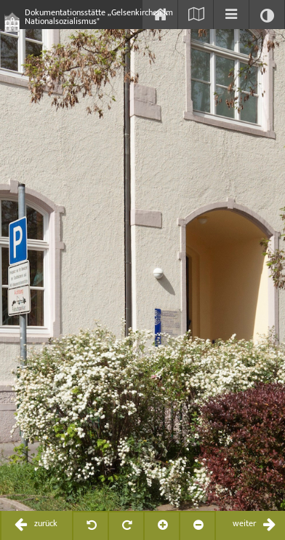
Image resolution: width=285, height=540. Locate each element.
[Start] (159, 14)
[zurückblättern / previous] (36, 525)
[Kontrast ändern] (266, 14)
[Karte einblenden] (195, 14)
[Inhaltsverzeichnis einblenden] (231, 14)
